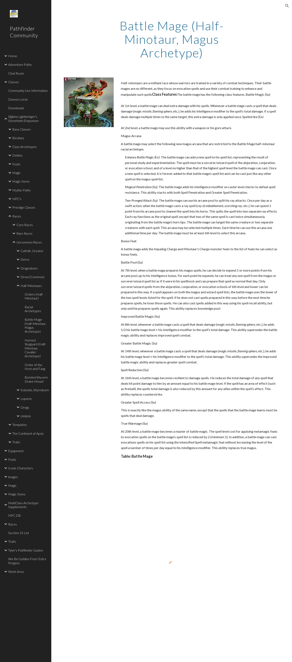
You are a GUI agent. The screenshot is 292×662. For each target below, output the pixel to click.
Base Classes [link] (21, 129)
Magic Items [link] (21, 181)
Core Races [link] (24, 225)
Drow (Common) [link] (32, 277)
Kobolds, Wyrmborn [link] (35, 390)
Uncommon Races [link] (29, 242)
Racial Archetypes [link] (33, 309)
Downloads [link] (16, 108)
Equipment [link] (16, 451)
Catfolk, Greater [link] (32, 251)
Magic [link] (16, 173)
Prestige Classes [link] (23, 207)
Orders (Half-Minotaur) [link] (34, 296)
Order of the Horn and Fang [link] (35, 367)
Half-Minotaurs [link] (31, 286)
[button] (287, 6)
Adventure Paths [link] (20, 64)
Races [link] (16, 216)
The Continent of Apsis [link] (28, 433)
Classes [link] (13, 82)
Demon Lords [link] (18, 99)
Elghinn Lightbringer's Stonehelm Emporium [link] (23, 118)
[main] (172, 39)
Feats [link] (16, 164)
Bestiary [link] (18, 138)
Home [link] (12, 56)
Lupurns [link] (26, 398)
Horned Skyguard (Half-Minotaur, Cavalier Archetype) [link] (35, 348)
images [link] (13, 477)
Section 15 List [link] (18, 533)
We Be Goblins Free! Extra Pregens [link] (27, 561)
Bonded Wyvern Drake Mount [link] (36, 379)
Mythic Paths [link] (21, 190)
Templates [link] (19, 425)
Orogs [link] (25, 407)
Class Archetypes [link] (24, 147)
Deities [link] (17, 155)
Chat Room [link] (16, 73)
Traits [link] (16, 442)
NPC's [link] (16, 199)
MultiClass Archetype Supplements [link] (23, 505)
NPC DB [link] (14, 515)
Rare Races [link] (24, 233)
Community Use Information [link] (28, 90)
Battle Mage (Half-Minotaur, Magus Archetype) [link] (35, 325)
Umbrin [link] (26, 416)
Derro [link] (25, 259)
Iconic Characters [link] (20, 468)
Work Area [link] (16, 571)
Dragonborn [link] (29, 268)
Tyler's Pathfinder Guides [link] (25, 550)
